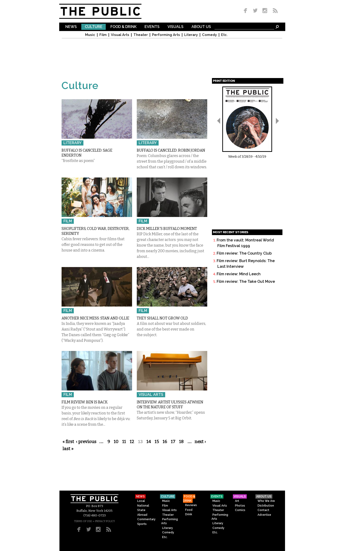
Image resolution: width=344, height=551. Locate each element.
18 (181, 441)
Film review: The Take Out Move (246, 281)
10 (116, 441)
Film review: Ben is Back (85, 402)
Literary (191, 35)
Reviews (191, 505)
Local (141, 501)
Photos (240, 505)
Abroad (142, 514)
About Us (201, 27)
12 (132, 441)
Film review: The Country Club (244, 253)
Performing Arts (166, 35)
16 (165, 441)
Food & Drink (123, 27)
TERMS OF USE (83, 521)
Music (90, 35)
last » (68, 448)
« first (68, 441)
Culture (93, 27)
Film (103, 35)
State (141, 510)
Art (237, 501)
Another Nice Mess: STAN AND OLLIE (95, 318)
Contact (263, 510)
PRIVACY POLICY (105, 521)
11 (124, 441)
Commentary (146, 519)
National (143, 505)
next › (200, 441)
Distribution (266, 505)
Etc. (224, 35)
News (71, 27)
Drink (188, 514)
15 (157, 441)
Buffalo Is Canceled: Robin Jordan (171, 150)
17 (173, 441)
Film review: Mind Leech (239, 274)
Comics (240, 510)
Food (188, 510)
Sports (142, 524)
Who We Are (266, 501)
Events (152, 27)
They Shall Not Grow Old (162, 318)
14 (148, 441)
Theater (140, 35)
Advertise (264, 514)
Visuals (176, 27)
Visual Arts (120, 35)
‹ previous (86, 441)
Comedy (209, 35)
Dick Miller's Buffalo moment (167, 228)
